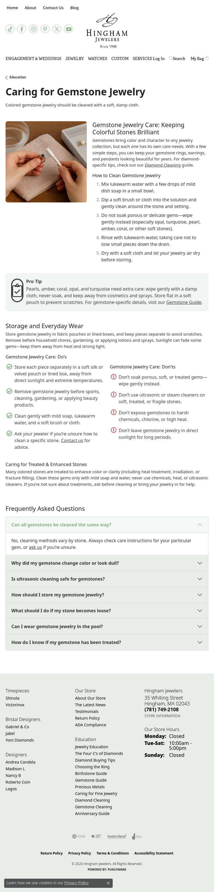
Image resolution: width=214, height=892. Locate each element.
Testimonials (87, 711)
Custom (120, 58)
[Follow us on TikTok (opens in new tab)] (10, 28)
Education (17, 77)
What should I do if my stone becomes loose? (61, 611)
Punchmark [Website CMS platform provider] (117, 869)
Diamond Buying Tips (95, 760)
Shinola (12, 698)
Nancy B (13, 775)
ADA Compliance (90, 724)
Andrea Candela (20, 762)
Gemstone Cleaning (93, 806)
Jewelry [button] (74, 58)
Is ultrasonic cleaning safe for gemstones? (58, 579)
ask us (35, 547)
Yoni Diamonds (20, 740)
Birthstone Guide (91, 773)
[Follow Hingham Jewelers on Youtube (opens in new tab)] (68, 28)
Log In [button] (159, 59)
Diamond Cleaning (163, 165)
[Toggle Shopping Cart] (199, 58)
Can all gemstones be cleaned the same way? (61, 525)
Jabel (10, 733)
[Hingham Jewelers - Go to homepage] (107, 30)
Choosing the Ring (92, 766)
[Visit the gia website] (78, 836)
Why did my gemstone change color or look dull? (65, 563)
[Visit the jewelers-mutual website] (117, 836)
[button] (30, 8)
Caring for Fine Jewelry (96, 793)
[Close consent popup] (108, 883)
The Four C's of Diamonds (99, 753)
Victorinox (15, 704)
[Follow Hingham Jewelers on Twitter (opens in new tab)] (56, 28)
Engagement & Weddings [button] (33, 58)
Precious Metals (90, 786)
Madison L (15, 768)
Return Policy (87, 718)
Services (142, 58)
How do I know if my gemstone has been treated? (66, 642)
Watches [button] (97, 58)
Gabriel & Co (17, 726)
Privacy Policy (79, 853)
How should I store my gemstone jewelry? (57, 595)
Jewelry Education (91, 746)
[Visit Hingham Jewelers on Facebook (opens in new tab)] (21, 28)
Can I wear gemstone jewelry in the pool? (57, 626)
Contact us (72, 440)
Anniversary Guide (92, 813)
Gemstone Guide (183, 302)
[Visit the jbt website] (96, 836)
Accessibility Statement (153, 853)
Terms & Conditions (113, 853)
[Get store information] (162, 715)
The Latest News (90, 704)
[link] (12, 8)
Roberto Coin (18, 782)
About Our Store (90, 698)
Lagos (11, 788)
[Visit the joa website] (137, 836)
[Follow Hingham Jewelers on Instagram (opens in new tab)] (33, 28)
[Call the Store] (161, 709)
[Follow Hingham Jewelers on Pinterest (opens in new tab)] (45, 28)
